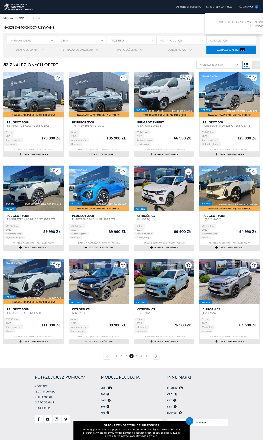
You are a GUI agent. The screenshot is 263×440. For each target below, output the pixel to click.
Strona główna (13, 17)
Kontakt (41, 386)
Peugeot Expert (150, 122)
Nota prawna (45, 391)
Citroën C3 (146, 215)
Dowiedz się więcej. (139, 435)
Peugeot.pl (43, 407)
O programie (44, 402)
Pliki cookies (44, 397)
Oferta (35, 17)
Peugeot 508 (213, 122)
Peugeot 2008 (83, 215)
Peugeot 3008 (18, 122)
